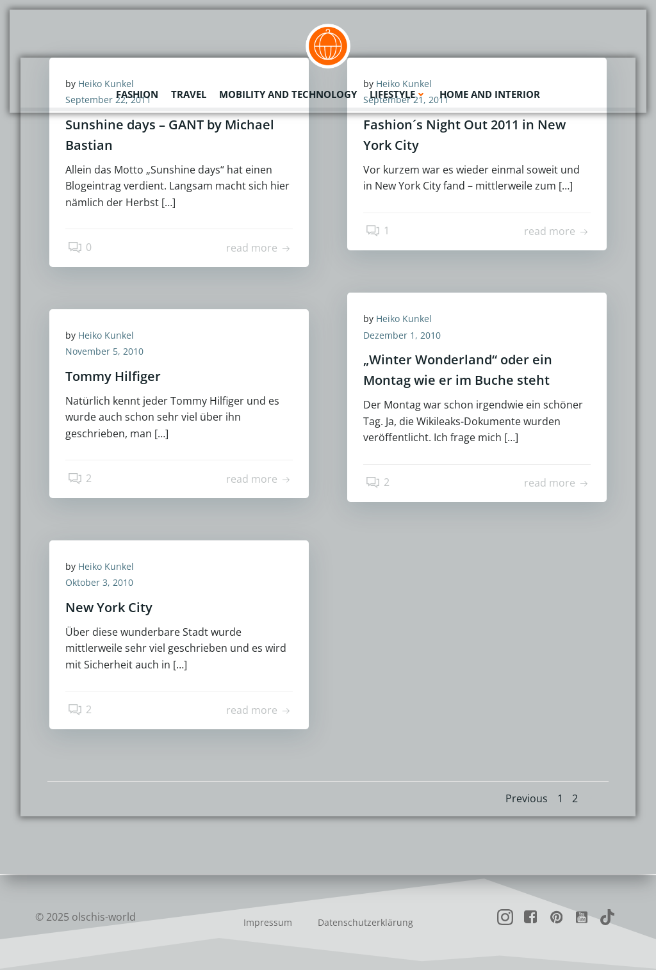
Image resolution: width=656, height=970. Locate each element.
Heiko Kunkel (407, 320)
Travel (188, 92)
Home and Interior (489, 92)
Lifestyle (398, 92)
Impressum (267, 922)
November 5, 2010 (108, 353)
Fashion (137, 92)
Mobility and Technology (288, 92)
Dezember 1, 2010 (405, 336)
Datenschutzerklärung (365, 922)
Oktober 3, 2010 (102, 584)
